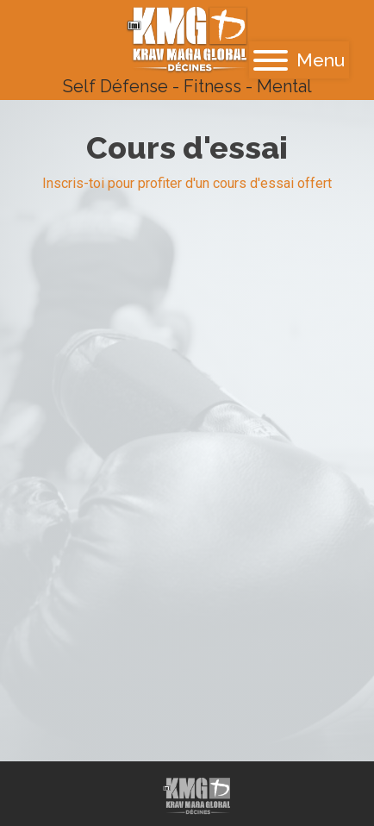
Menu (299, 60)
